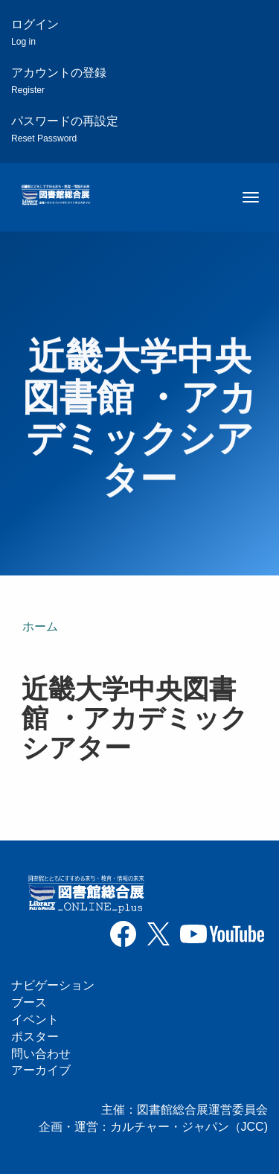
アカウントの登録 (58, 80)
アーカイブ (41, 1070)
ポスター (35, 1036)
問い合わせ (41, 1053)
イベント (35, 1019)
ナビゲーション (52, 985)
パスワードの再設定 (64, 129)
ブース (29, 1002)
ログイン (35, 32)
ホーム (40, 626)
